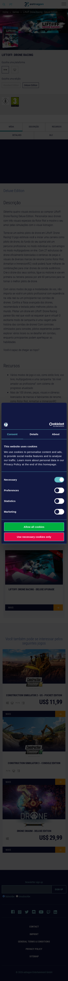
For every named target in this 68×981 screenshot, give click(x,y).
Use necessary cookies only (34, 536)
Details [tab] (34, 434)
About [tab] (56, 434)
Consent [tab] (12, 434)
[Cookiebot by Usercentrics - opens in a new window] (49, 424)
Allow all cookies (34, 526)
